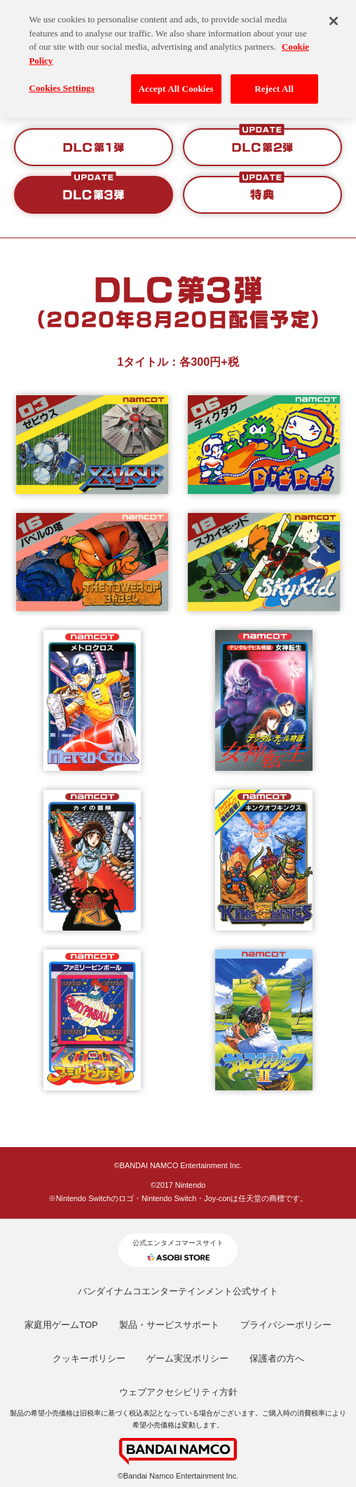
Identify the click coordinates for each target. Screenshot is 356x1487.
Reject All (274, 80)
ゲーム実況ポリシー (187, 1358)
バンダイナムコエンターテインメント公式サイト (178, 1291)
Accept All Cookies (176, 80)
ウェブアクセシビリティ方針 (178, 1392)
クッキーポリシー (89, 1358)
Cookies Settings (61, 79)
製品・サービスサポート (169, 1325)
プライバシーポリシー (285, 1325)
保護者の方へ (276, 1358)
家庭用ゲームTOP (61, 1325)
